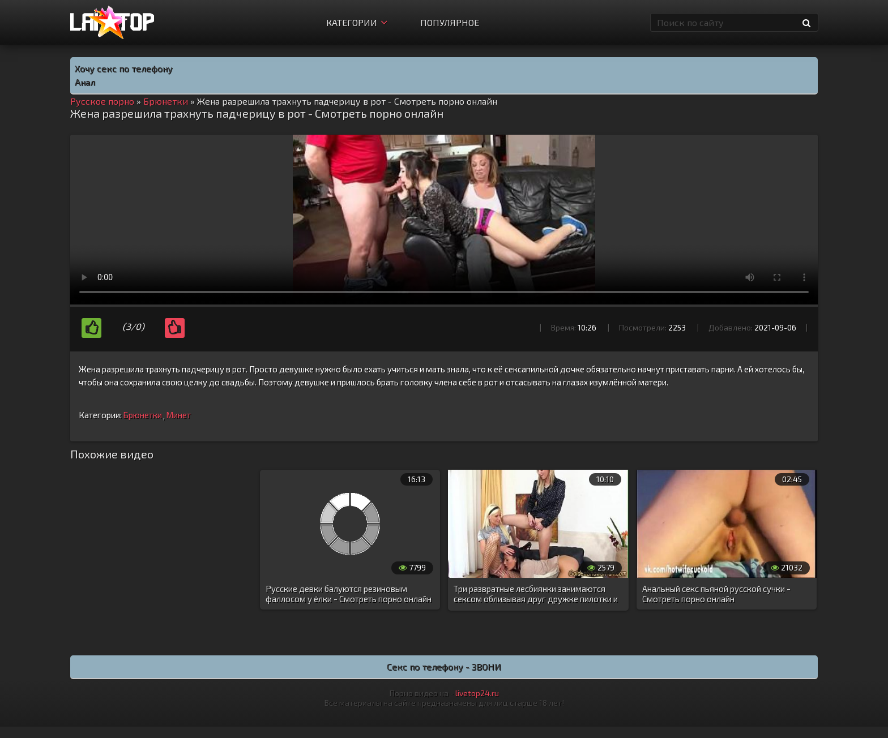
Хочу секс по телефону (124, 68)
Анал (85, 81)
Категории (356, 22)
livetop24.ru (477, 693)
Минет (178, 415)
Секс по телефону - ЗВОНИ (444, 666)
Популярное (449, 22)
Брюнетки (142, 415)
